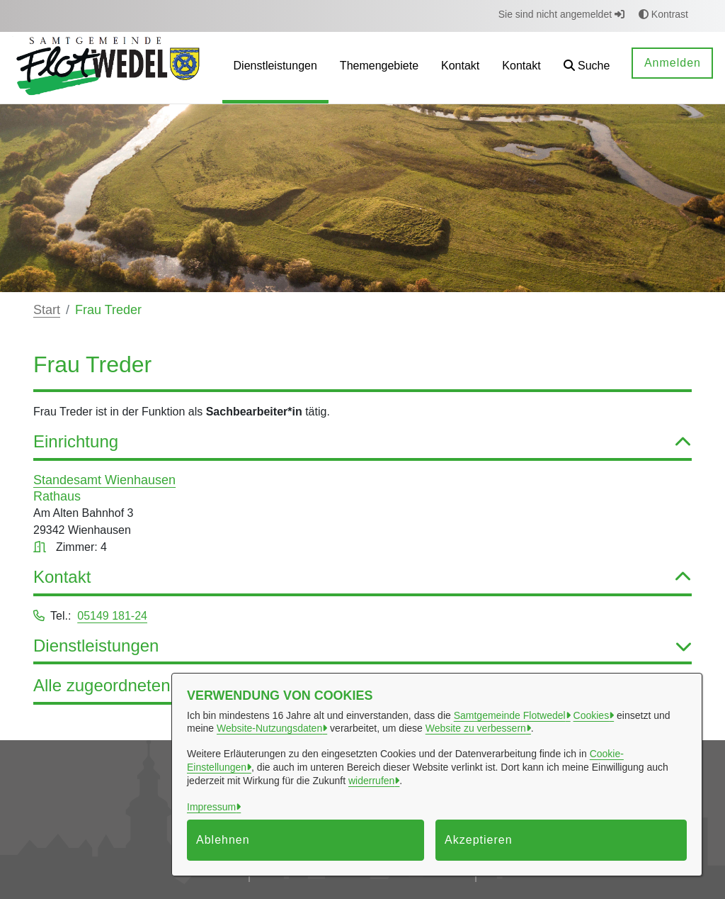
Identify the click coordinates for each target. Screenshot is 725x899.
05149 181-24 (112, 616)
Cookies (591, 715)
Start (46, 310)
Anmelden (672, 63)
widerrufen (371, 780)
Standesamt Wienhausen (104, 480)
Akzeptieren (479, 840)
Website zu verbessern (476, 728)
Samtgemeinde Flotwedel (510, 715)
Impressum (211, 807)
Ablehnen (223, 840)
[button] (587, 68)
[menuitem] (275, 68)
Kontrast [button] (663, 14)
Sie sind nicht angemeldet (561, 14)
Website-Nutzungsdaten (269, 728)
